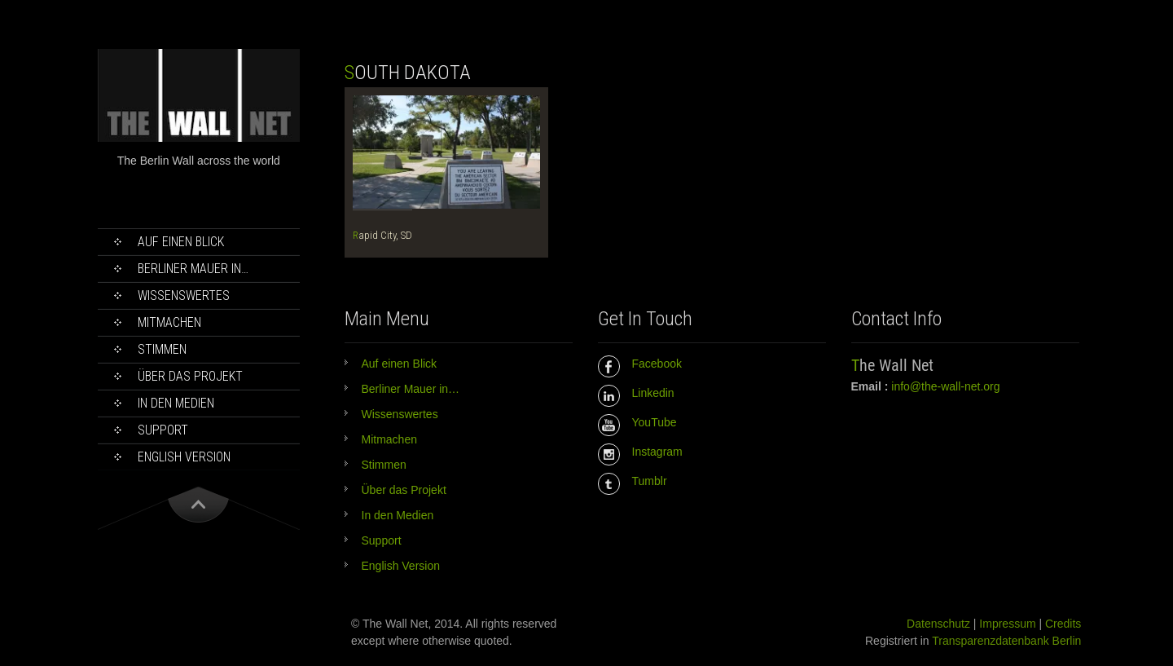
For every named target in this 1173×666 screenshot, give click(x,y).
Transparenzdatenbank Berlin (1006, 640)
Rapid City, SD (382, 235)
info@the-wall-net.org (945, 386)
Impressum (1007, 623)
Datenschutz (938, 623)
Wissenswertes (184, 295)
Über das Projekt (190, 376)
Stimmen (162, 349)
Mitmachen (169, 322)
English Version (184, 457)
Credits (1063, 623)
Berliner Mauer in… (193, 268)
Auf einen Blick (181, 241)
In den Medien (176, 403)
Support (163, 430)
